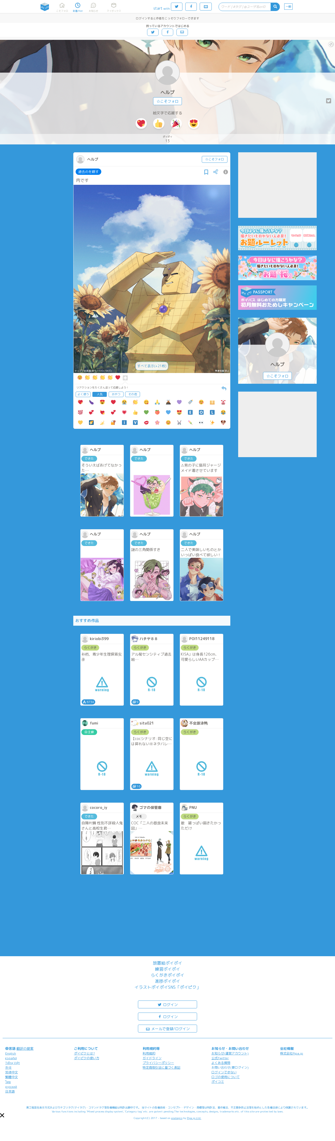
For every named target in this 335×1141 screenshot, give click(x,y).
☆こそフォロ (167, 101)
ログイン (167, 1004)
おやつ (116, 394)
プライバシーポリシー (158, 1063)
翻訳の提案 (25, 1048)
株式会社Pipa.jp (291, 1053)
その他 (132, 394)
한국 (8, 1067)
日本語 (10, 1091)
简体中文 (11, 1072)
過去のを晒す (88, 171)
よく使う (83, 394)
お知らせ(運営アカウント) (230, 1053)
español (11, 1058)
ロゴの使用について (225, 1077)
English (10, 1053)
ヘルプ (167, 92)
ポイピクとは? (84, 1053)
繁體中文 (11, 1077)
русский (11, 1086)
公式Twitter (220, 1058)
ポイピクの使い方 (86, 1058)
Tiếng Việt (12, 1063)
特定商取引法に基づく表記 (161, 1067)
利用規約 (149, 1053)
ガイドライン (152, 1058)
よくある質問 (220, 1063)
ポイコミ (217, 1081)
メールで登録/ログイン (168, 1028)
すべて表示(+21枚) (151, 366)
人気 (100, 394)
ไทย (8, 1082)
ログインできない (224, 1072)
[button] (2, 1115)
